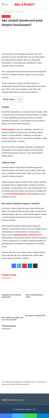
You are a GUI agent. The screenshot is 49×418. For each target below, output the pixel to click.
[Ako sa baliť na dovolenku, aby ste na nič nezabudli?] (13, 308)
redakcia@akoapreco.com (16, 400)
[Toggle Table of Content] (18, 100)
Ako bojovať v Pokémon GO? (35, 316)
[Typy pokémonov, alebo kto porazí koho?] (13, 286)
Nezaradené (20, 12)
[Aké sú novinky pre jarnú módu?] (36, 286)
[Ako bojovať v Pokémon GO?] (36, 307)
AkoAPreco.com (8, 12)
